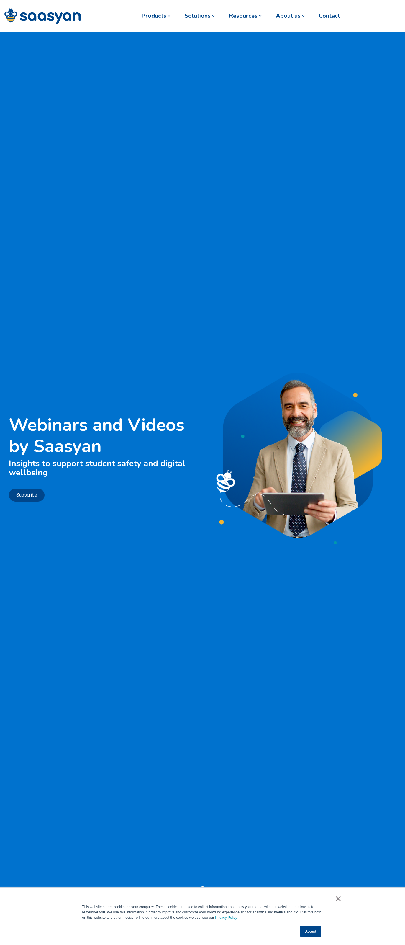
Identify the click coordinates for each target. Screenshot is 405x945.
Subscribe (26, 495)
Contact (329, 16)
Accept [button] (310, 931)
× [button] (338, 898)
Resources (245, 16)
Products (155, 16)
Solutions (200, 16)
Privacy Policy (226, 917)
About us (290, 16)
